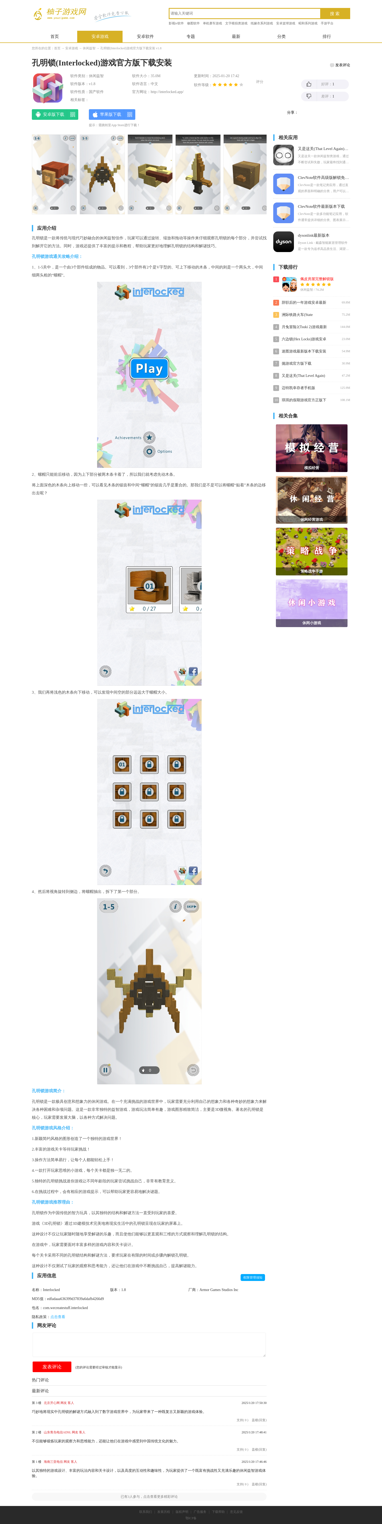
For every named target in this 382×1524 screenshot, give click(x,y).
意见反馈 (236, 1512)
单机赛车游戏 (212, 23)
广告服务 (200, 1512)
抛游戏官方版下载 (296, 363)
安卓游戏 (100, 36)
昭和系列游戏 (308, 23)
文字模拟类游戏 (236, 23)
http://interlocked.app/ (167, 92)
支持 (242, 1420)
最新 (236, 36)
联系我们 (145, 1512)
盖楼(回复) (259, 1420)
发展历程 (163, 1512)
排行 (327, 36)
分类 (281, 36)
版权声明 (182, 1512)
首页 (54, 36)
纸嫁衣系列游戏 (262, 23)
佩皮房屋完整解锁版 (317, 279)
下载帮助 (218, 1512)
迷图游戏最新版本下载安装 (304, 351)
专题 (190, 36)
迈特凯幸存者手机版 (298, 388)
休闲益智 (89, 48)
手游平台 (327, 23)
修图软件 (193, 23)
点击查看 (57, 1317)
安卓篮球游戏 (285, 23)
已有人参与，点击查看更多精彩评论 (149, 1497)
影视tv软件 (176, 23)
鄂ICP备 (191, 1518)
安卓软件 (145, 36)
